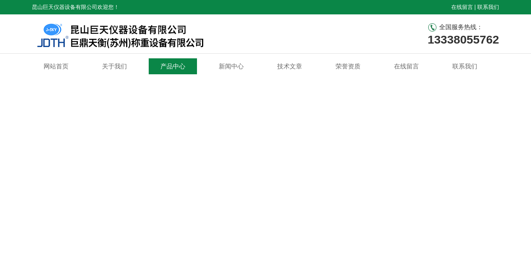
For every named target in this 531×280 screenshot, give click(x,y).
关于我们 (114, 66)
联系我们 (488, 7)
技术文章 (289, 66)
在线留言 (462, 7)
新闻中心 (231, 66)
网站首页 (56, 66)
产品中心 (172, 66)
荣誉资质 (348, 66)
